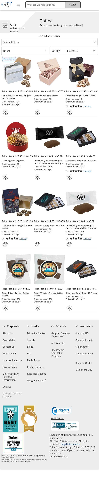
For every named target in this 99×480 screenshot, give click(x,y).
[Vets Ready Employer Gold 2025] (29, 419)
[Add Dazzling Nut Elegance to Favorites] (5, 177)
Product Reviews (35, 367)
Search (72, 5)
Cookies (7, 387)
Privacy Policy (10, 367)
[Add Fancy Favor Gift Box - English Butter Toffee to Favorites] (5, 112)
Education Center (36, 333)
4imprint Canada (84, 340)
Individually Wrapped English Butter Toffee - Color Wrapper (48, 162)
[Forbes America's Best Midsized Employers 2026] (13, 444)
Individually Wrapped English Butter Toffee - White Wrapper (81, 227)
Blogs (30, 346)
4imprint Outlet (84, 363)
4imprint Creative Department (60, 335)
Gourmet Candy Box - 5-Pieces (81, 160)
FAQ (29, 353)
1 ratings (88, 106)
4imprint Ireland (84, 353)
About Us (8, 333)
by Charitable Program (57, 353)
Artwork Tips (58, 343)
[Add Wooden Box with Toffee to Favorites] (37, 112)
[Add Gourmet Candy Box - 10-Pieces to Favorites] (69, 308)
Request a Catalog (36, 373)
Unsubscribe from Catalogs (12, 396)
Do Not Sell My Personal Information (13, 377)
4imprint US (82, 333)
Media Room (33, 360)
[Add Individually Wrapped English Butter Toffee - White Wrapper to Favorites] (69, 244)
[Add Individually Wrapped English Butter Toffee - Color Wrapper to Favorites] (37, 177)
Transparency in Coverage (36, 390)
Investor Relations (13, 361)
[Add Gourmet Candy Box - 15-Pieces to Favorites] (37, 244)
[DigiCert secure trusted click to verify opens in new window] (62, 411)
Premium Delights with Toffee (80, 95)
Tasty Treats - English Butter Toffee (48, 294)
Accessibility (9, 340)
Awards (31, 340)
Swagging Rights (36, 380)
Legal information (70, 444)
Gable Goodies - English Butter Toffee (17, 227)
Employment (9, 353)
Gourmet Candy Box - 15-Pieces (49, 225)
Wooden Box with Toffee (46, 95)
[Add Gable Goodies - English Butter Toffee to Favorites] (5, 244)
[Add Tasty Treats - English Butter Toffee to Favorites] (37, 308)
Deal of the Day (84, 369)
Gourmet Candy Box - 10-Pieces (81, 293)
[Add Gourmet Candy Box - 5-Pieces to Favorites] (69, 177)
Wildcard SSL (57, 419)
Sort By (56, 50)
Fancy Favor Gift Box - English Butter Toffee (16, 97)
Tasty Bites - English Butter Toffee (15, 294)
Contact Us (8, 346)
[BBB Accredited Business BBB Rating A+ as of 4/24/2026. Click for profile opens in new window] (64, 426)
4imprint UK (82, 346)
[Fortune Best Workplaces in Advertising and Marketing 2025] (11, 419)
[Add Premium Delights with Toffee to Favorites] (69, 112)
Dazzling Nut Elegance (13, 160)
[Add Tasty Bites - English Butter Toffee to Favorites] (5, 308)
